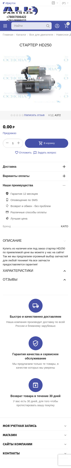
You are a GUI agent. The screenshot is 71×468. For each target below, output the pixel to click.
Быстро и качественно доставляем (35, 316)
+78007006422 (16, 17)
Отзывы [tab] (34, 279)
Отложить (23, 152)
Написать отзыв (34, 115)
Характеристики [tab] (34, 271)
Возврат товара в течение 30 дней (35, 396)
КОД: (51, 115)
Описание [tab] (34, 241)
